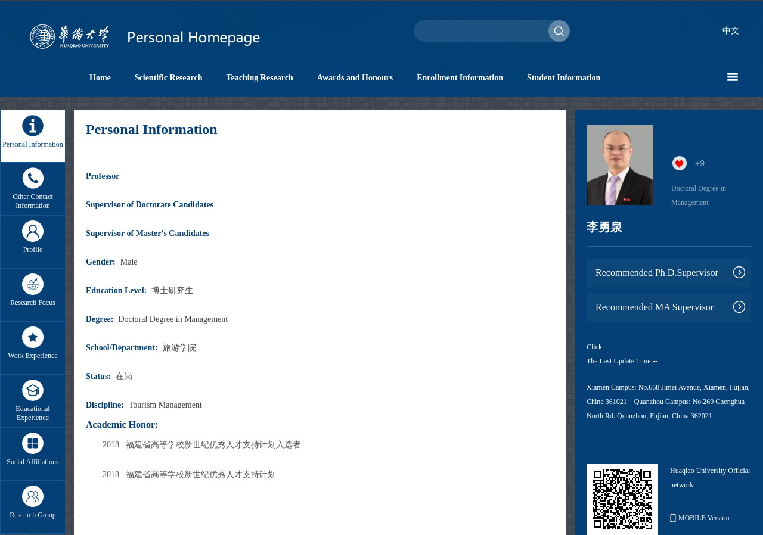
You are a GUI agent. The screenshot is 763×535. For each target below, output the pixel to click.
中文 (730, 30)
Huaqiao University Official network (710, 477)
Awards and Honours (355, 77)
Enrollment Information (460, 77)
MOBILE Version (699, 518)
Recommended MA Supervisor (654, 307)
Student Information (563, 77)
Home (100, 77)
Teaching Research (259, 77)
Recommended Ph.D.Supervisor (656, 273)
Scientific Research (169, 77)
